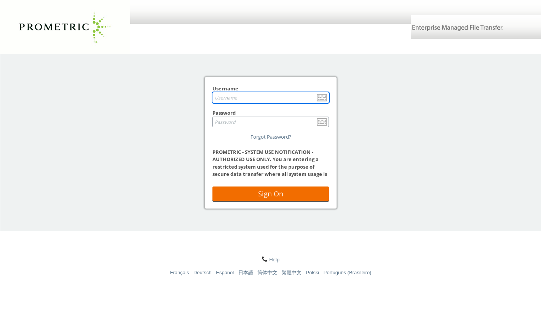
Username (225, 88)
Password (224, 112)
